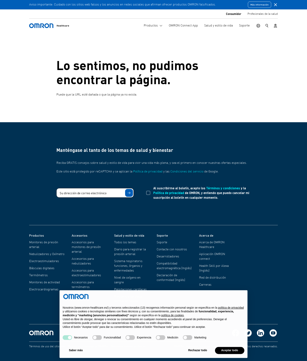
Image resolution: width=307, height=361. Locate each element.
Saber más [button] (76, 353)
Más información (259, 4)
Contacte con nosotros (172, 249)
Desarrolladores (168, 256)
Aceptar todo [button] (229, 353)
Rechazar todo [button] (197, 353)
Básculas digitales (41, 268)
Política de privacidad (148, 171)
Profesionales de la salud (262, 14)
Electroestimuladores (44, 261)
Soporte (162, 242)
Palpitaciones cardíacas (130, 289)
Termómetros (38, 275)
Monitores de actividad (44, 282)
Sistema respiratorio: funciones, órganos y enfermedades (128, 266)
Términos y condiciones (223, 188)
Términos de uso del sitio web (47, 346)
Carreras (205, 284)
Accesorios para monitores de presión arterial (86, 247)
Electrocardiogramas (43, 289)
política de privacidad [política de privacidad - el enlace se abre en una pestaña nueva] (231, 311)
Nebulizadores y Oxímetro (46, 254)
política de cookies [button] (172, 318)
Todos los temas (125, 242)
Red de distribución (212, 277)
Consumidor (233, 13)
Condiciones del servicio (186, 171)
